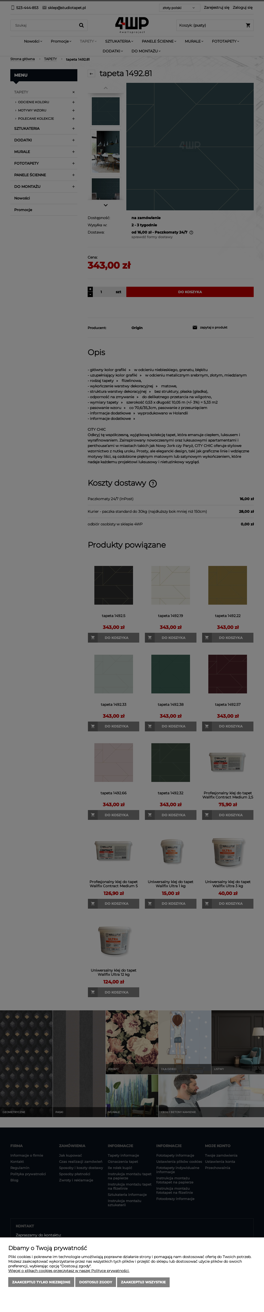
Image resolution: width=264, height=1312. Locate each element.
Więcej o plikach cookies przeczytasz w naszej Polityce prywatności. (68, 1271)
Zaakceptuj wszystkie (143, 1282)
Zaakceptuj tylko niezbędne (41, 1282)
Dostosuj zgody (95, 1282)
